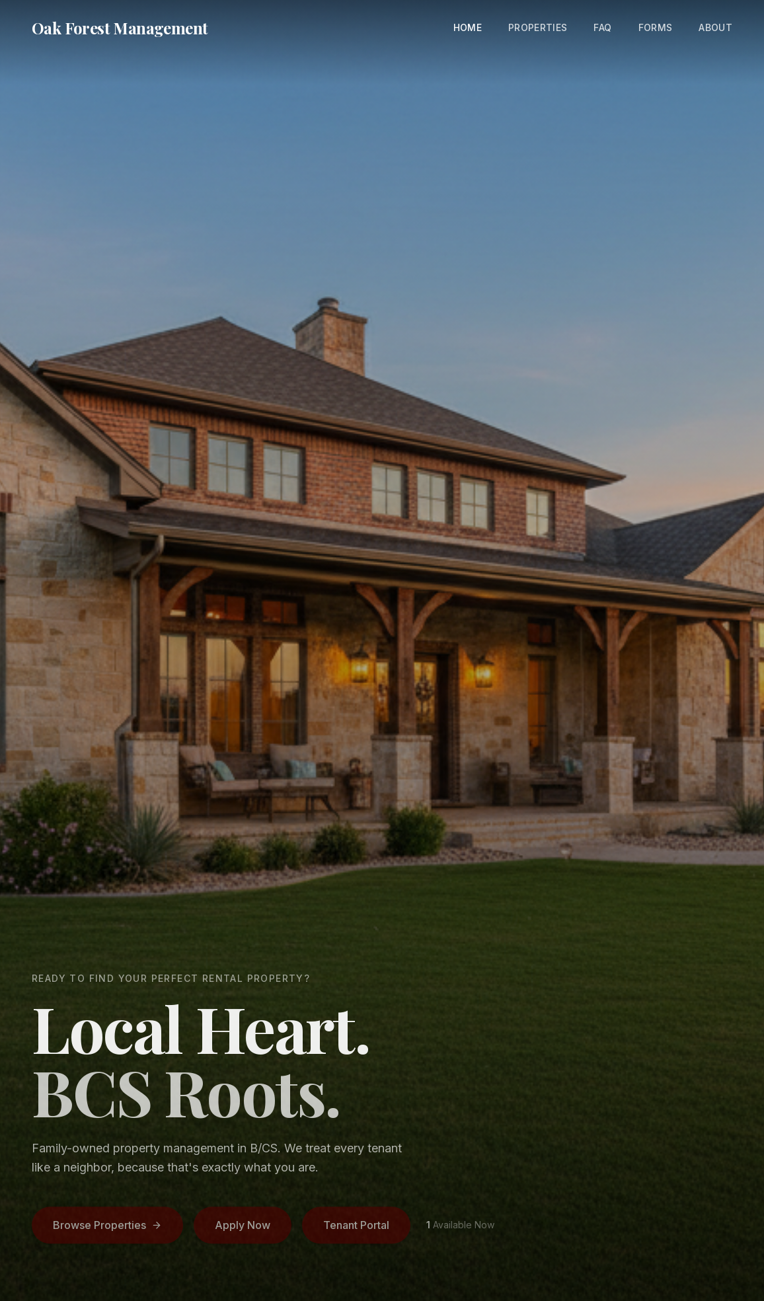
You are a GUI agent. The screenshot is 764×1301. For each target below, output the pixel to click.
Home (467, 27)
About (715, 27)
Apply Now (242, 1227)
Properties (538, 27)
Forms (655, 27)
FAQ (602, 27)
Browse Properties (107, 1227)
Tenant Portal (356, 1227)
